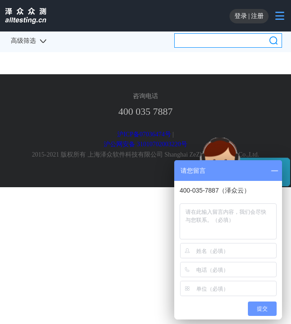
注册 (257, 16)
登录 (240, 16)
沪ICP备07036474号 (144, 134)
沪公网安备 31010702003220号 (145, 144)
